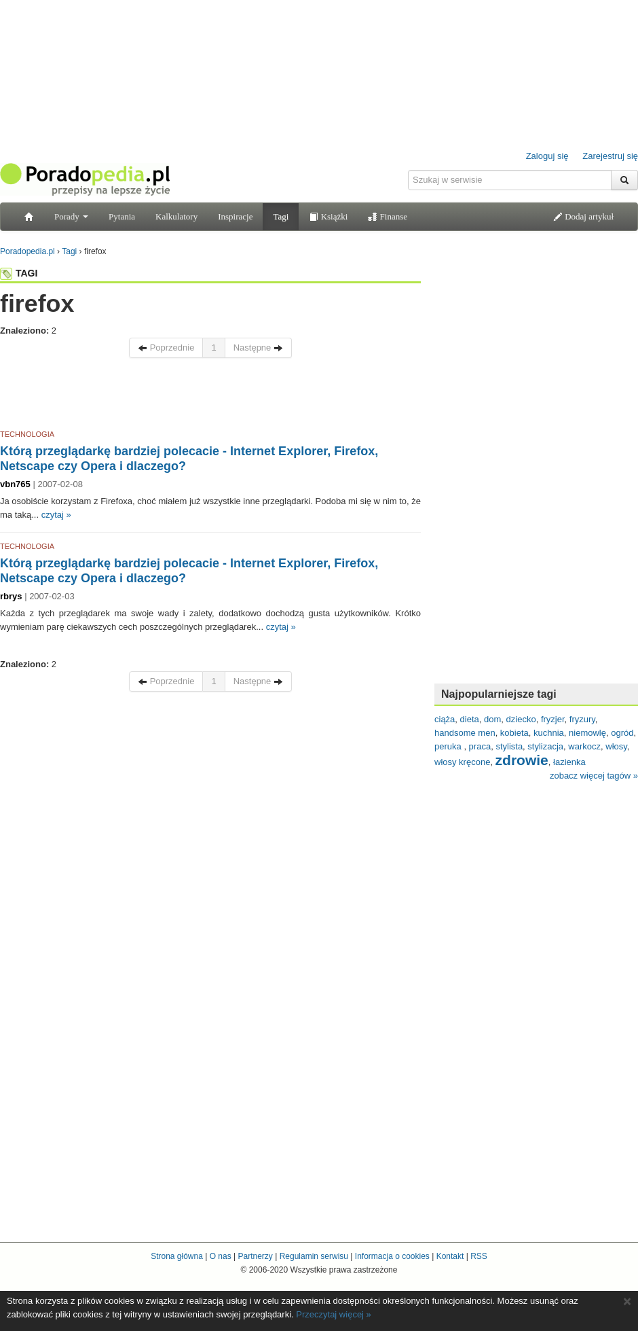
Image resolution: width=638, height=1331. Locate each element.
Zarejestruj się (610, 156)
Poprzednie (166, 347)
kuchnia (548, 733)
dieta (469, 719)
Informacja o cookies (392, 1256)
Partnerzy (255, 1256)
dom (492, 719)
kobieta (514, 733)
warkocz (584, 746)
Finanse (387, 216)
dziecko (521, 719)
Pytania (122, 216)
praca (480, 746)
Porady (71, 216)
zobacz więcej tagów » (594, 775)
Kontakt (450, 1256)
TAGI (18, 273)
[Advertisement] (210, 396)
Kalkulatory (176, 216)
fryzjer (553, 719)
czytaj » (56, 515)
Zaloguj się (547, 156)
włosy (616, 746)
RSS (478, 1256)
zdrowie (521, 760)
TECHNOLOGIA (27, 434)
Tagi (280, 216)
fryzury (582, 719)
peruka (449, 746)
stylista (509, 746)
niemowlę (587, 733)
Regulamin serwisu (314, 1256)
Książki (328, 216)
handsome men (464, 733)
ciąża (444, 719)
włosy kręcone (462, 762)
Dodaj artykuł (583, 216)
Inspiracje (235, 216)
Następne (258, 347)
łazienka (569, 762)
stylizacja (545, 746)
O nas (220, 1256)
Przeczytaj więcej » (333, 1314)
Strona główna (177, 1256)
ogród (622, 733)
